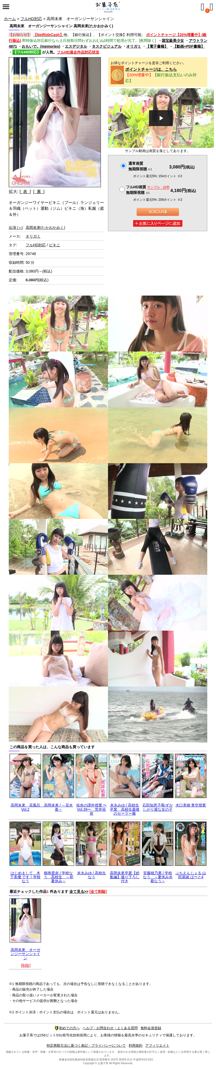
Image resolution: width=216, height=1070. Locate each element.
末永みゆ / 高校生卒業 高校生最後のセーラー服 (125, 809)
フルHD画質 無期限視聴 (147, 190)
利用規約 (135, 1045)
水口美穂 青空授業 (191, 805)
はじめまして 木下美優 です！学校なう (25, 877)
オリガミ (133, 46)
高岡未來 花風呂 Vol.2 (27, 807)
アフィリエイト (157, 1045)
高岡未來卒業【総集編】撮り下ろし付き (125, 877)
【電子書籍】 (157, 46)
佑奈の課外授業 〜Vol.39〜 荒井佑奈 (91, 809)
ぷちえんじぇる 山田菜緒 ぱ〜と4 (191, 875)
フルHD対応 (31, 18)
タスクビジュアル (107, 46)
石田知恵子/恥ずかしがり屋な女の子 (157, 807)
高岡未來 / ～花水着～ (58, 807)
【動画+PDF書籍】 (189, 46)
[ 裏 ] (38, 191)
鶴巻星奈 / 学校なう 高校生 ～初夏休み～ (58, 877)
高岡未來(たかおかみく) (45, 227)
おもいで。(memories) (41, 46)
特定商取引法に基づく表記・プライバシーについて (86, 1045)
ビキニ (54, 245)
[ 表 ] (25, 191)
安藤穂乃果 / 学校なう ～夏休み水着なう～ (158, 877)
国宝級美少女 (173, 40)
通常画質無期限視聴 (140, 166)
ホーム (10, 18)
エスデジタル (76, 46)
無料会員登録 (151, 1028)
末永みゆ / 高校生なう (91, 875)
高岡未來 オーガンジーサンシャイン (25, 954)
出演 (15, 227)
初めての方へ (67, 1028)
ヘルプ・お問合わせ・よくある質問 (110, 1028)
